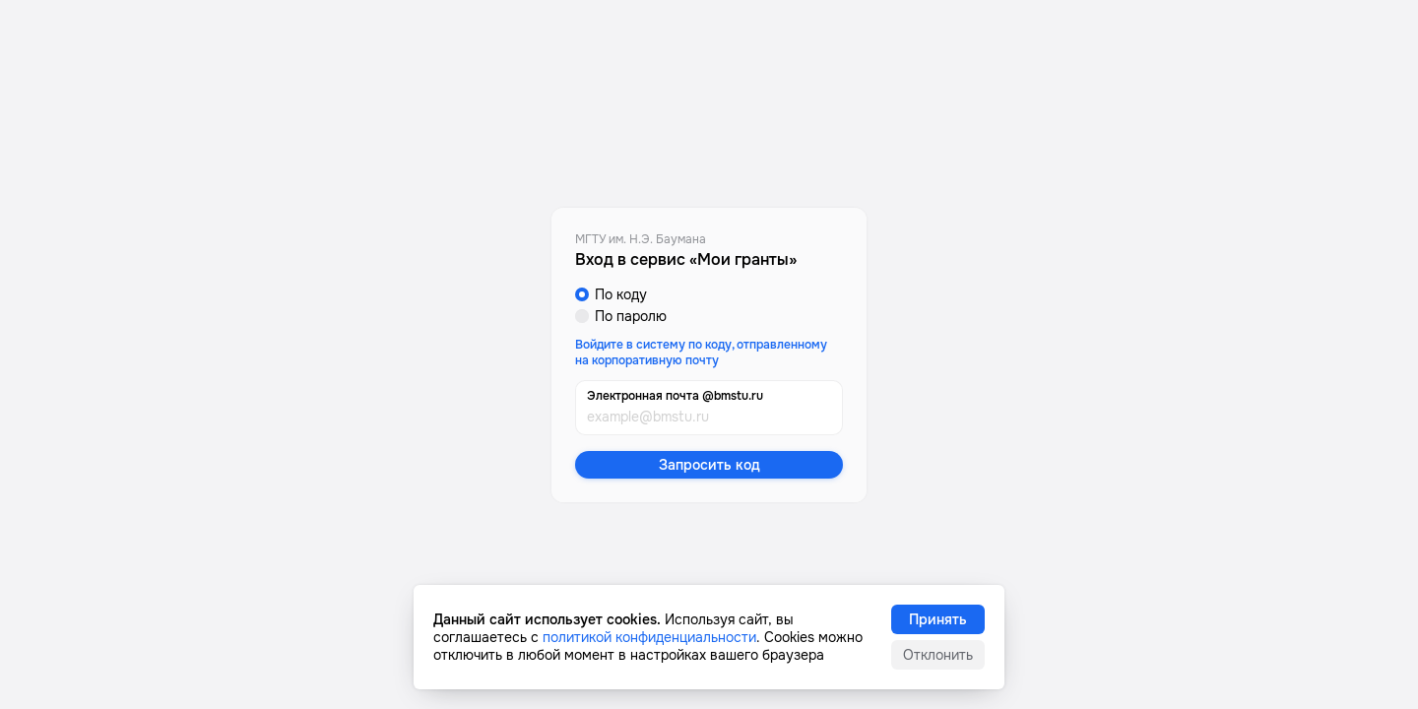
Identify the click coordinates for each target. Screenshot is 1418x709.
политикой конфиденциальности (649, 637)
